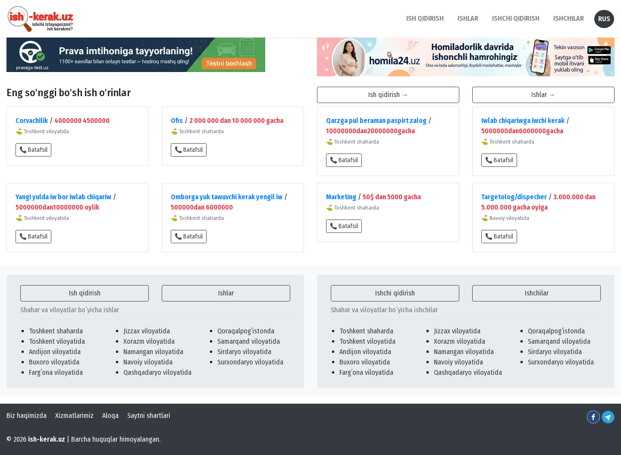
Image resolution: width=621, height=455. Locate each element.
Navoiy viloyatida (147, 362)
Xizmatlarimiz (74, 415)
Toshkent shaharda (56, 331)
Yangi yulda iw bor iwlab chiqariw (63, 197)
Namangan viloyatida (153, 352)
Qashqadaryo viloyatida (157, 372)
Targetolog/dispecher (514, 197)
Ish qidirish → (388, 95)
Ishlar (226, 293)
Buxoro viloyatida (54, 362)
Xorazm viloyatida (149, 341)
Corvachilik (32, 120)
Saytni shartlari (148, 415)
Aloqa (110, 415)
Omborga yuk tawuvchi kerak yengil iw (226, 197)
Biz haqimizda (26, 415)
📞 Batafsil (33, 150)
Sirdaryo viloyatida (244, 352)
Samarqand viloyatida (248, 341)
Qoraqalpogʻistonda (245, 331)
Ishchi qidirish (515, 18)
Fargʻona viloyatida (56, 372)
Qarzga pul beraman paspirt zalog (376, 120)
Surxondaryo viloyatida (250, 362)
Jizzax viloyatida (146, 331)
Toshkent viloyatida (57, 341)
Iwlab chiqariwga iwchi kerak (523, 120)
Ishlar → (543, 95)
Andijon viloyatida (55, 352)
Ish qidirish (84, 293)
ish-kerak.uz (46, 439)
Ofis (177, 120)
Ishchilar (537, 293)
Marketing (341, 197)
